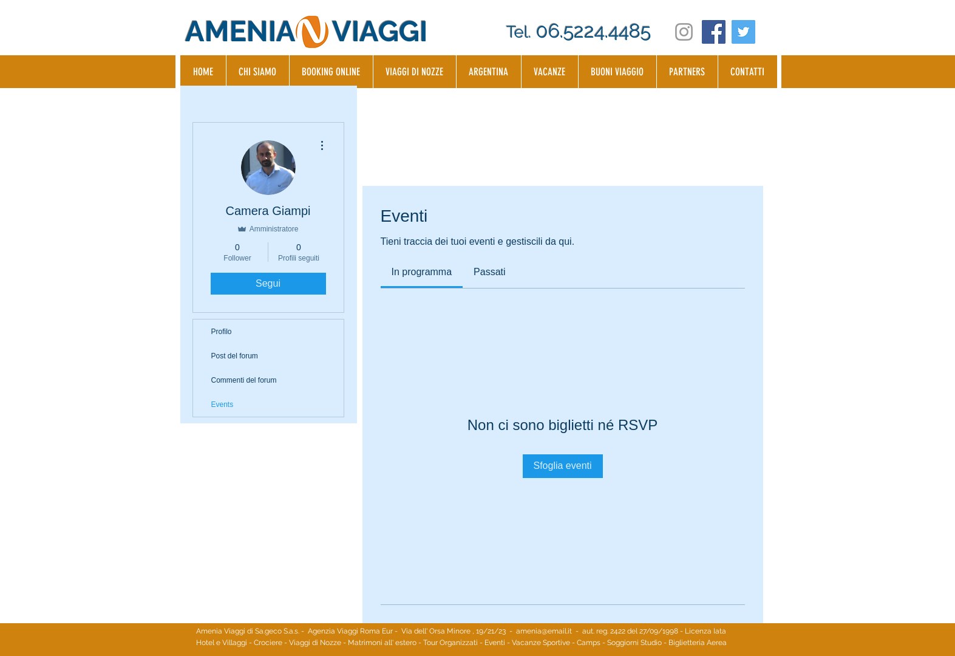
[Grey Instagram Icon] (684, 32)
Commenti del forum (244, 380)
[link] (422, 272)
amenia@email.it (544, 631)
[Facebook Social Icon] (714, 32)
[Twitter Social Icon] (743, 32)
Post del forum (234, 356)
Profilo (221, 331)
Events (222, 404)
